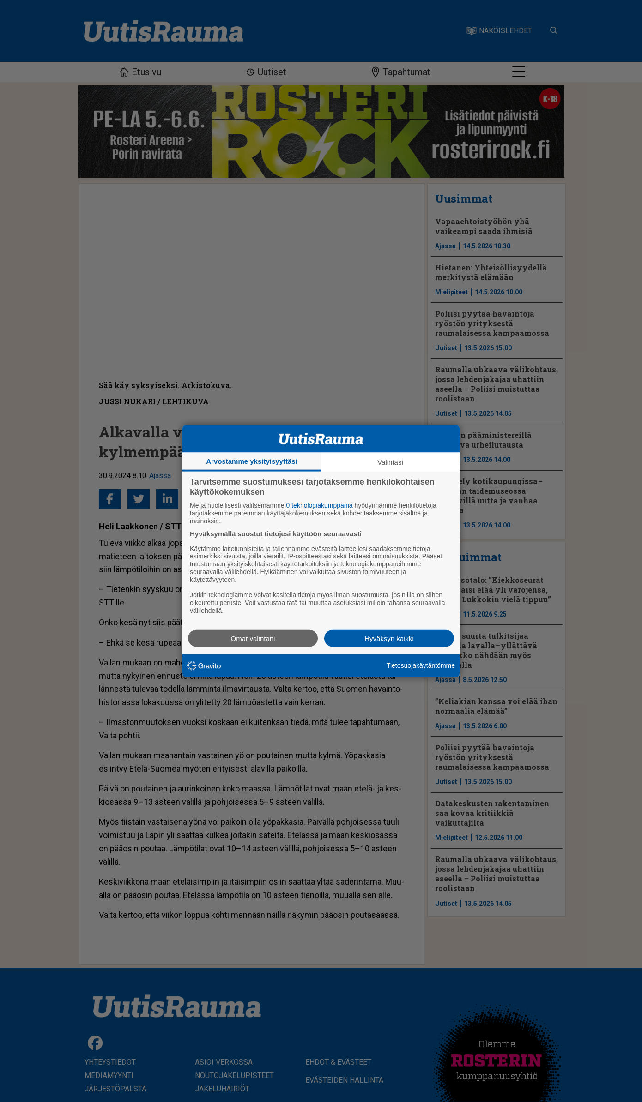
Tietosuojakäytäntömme (421, 665)
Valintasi (390, 462)
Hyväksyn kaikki (389, 638)
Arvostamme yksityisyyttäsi (251, 461)
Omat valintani (253, 638)
